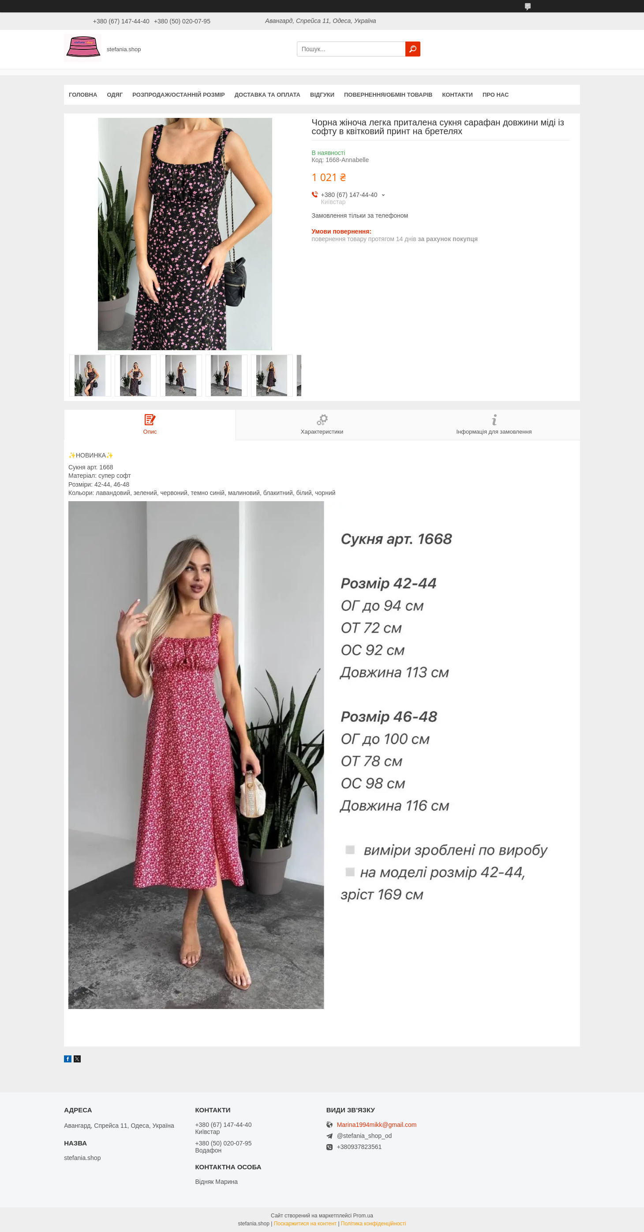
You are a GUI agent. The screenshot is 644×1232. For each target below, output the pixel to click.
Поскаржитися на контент (305, 1224)
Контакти (457, 94)
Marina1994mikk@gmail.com (377, 1125)
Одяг (115, 94)
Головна (83, 94)
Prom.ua (363, 1216)
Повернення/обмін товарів (388, 94)
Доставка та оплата (267, 94)
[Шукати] (412, 49)
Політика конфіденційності (373, 1224)
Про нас (496, 94)
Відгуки (322, 94)
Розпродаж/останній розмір (178, 94)
